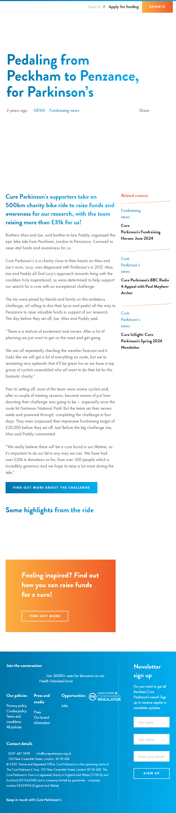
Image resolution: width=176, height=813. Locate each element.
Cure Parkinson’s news (130, 265)
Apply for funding (124, 6)
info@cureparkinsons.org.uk (53, 753)
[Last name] (152, 739)
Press (37, 712)
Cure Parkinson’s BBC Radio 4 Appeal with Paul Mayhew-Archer (145, 286)
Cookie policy (16, 710)
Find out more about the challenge (51, 487)
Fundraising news (64, 110)
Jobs (64, 705)
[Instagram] (11, 675)
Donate (157, 6)
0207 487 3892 (19, 753)
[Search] (96, 7)
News (39, 110)
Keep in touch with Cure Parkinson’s (33, 799)
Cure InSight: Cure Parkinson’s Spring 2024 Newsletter (141, 340)
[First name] (152, 722)
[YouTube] (29, 675)
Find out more (45, 616)
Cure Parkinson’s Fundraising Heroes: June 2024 (140, 231)
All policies (14, 726)
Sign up (151, 773)
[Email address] (152, 756)
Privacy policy (16, 705)
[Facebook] (7, 675)
